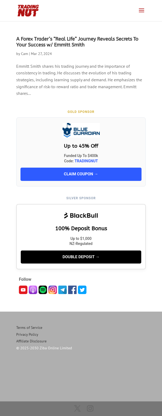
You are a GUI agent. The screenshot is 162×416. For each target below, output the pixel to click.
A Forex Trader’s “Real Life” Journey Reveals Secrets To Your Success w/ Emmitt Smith (77, 42)
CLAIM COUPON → (81, 174)
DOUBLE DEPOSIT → (81, 256)
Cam (24, 53)
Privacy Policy (27, 334)
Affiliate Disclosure (31, 341)
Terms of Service (29, 327)
